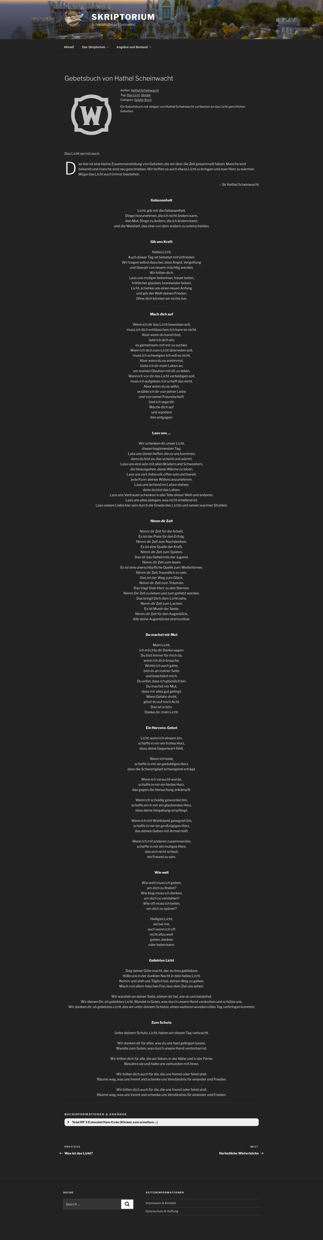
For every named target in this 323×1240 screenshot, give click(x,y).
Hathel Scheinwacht (145, 90)
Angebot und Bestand (134, 47)
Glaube (146, 95)
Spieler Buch (143, 99)
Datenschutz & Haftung (162, 1211)
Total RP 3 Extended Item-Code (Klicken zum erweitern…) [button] (112, 1122)
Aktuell (69, 47)
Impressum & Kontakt (161, 1203)
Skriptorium (123, 17)
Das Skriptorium (95, 47)
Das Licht (133, 95)
